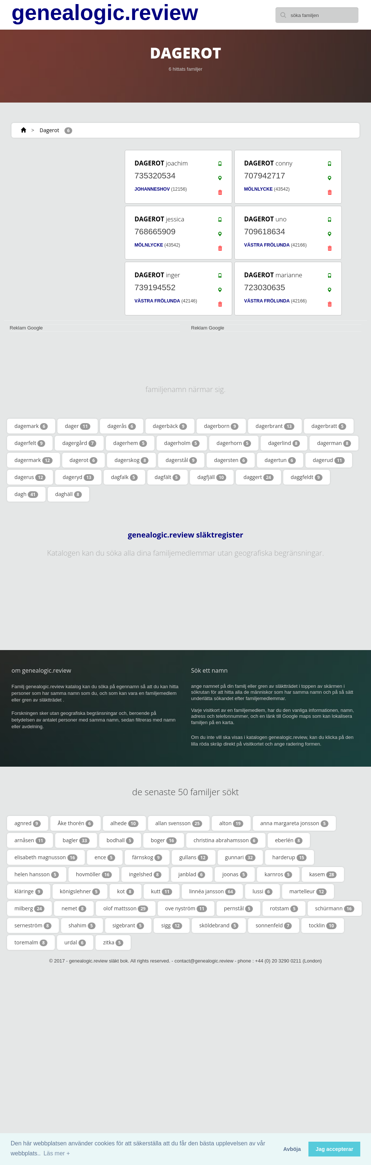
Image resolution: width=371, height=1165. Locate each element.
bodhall (120, 840)
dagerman (334, 443)
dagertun (279, 460)
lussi (263, 891)
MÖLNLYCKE (258, 189)
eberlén (289, 840)
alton (231, 823)
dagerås (121, 426)
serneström (32, 925)
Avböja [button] (292, 1149)
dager (77, 426)
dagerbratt (328, 426)
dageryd (78, 477)
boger (164, 840)
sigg (171, 925)
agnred (27, 823)
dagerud (329, 460)
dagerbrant (274, 426)
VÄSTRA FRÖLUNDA (267, 245)
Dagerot (49, 130)
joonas (234, 874)
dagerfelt (29, 443)
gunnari (240, 857)
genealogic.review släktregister (185, 535)
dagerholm (182, 443)
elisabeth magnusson (45, 857)
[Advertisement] (59, 195)
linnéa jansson (212, 891)
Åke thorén (75, 823)
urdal (75, 942)
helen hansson (36, 874)
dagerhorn (234, 443)
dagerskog (131, 460)
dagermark (33, 460)
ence (104, 857)
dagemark (31, 426)
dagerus (30, 477)
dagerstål (181, 460)
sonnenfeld (273, 925)
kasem (323, 874)
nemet (73, 908)
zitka (113, 942)
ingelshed (145, 874)
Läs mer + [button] (56, 1153)
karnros (278, 874)
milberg (29, 908)
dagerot (83, 460)
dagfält (167, 477)
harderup (290, 857)
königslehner (80, 891)
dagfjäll (211, 477)
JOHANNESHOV (152, 189)
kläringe (28, 891)
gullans (193, 857)
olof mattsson (125, 908)
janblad (191, 874)
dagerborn (221, 426)
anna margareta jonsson (294, 823)
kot (125, 891)
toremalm (30, 942)
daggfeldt (306, 477)
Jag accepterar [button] (334, 1149)
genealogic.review (104, 12)
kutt (161, 891)
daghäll (68, 494)
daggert (258, 477)
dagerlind (284, 443)
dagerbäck (170, 426)
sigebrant (128, 925)
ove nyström (186, 908)
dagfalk (124, 477)
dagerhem (130, 443)
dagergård (79, 443)
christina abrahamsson (226, 840)
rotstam (284, 908)
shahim (82, 925)
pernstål (238, 908)
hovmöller (94, 874)
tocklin (323, 925)
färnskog (147, 857)
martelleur (308, 891)
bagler (76, 840)
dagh (26, 494)
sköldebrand (218, 925)
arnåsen (30, 840)
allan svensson (179, 823)
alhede (124, 823)
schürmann (334, 908)
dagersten (230, 460)
